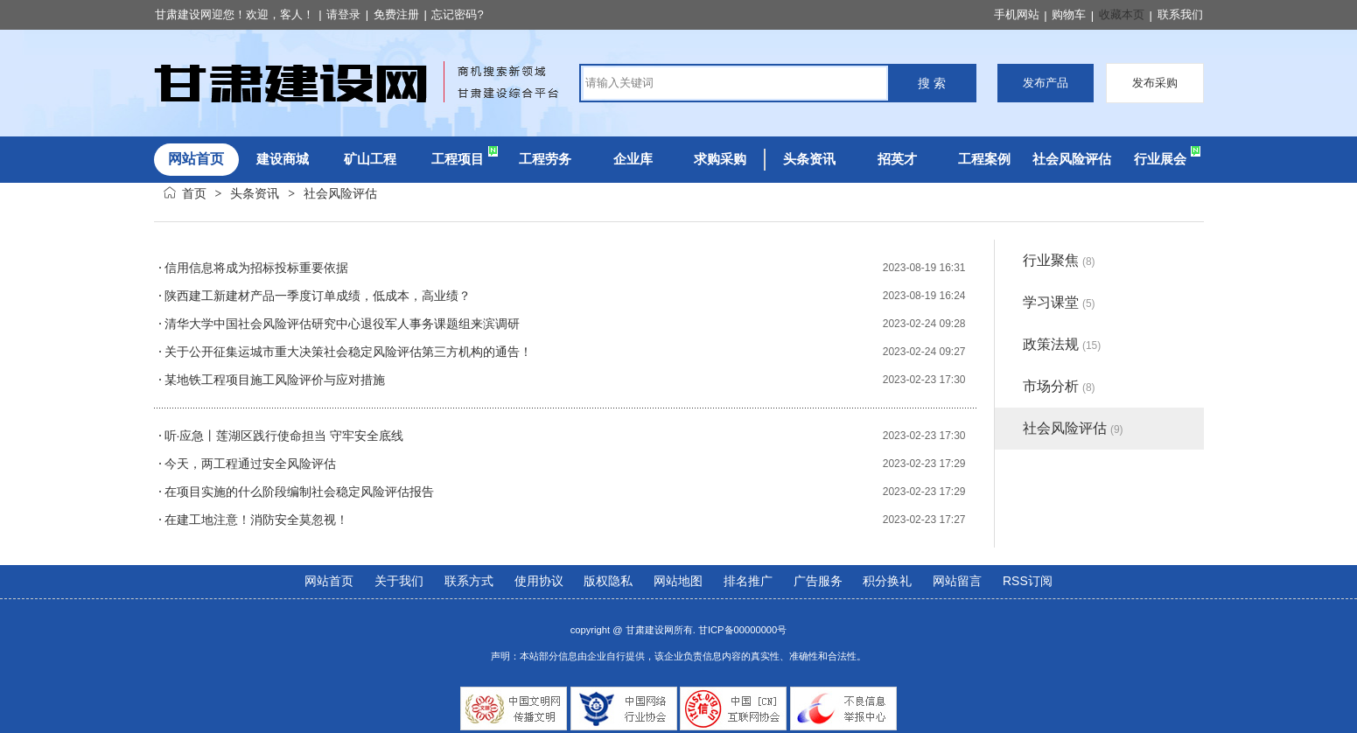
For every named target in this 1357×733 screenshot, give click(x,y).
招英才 (897, 158)
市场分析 (1059, 386)
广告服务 (818, 581)
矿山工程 (370, 158)
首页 (194, 193)
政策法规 (1062, 344)
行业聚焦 (1059, 260)
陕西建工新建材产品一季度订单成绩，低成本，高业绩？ (317, 296)
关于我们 (398, 581)
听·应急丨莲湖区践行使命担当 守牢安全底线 (284, 436)
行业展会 (1160, 158)
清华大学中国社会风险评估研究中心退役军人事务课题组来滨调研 (342, 324)
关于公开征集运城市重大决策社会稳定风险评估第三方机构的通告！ (348, 352)
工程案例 (984, 158)
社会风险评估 (1071, 158)
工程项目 (457, 158)
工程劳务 (545, 158)
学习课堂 (1059, 302)
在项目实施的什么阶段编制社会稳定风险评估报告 (299, 492)
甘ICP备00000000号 (742, 630)
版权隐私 (608, 581)
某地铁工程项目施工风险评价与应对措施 (274, 380)
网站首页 (328, 581)
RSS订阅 (1028, 581)
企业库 (633, 158)
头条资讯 (809, 158)
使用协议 (538, 581)
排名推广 (748, 581)
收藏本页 (1121, 14)
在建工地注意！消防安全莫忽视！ (256, 520)
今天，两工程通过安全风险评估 (250, 464)
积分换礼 (887, 581)
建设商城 (282, 158)
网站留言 (957, 581)
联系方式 (468, 581)
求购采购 (720, 158)
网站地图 (678, 581)
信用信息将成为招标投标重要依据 (256, 268)
